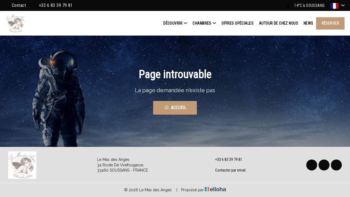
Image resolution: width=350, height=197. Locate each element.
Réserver (330, 23)
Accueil (175, 107)
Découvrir (175, 23)
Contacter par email (227, 170)
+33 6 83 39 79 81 (225, 159)
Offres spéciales (237, 23)
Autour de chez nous (278, 23)
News (308, 23)
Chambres (204, 23)
